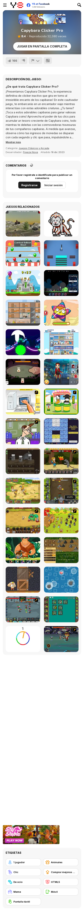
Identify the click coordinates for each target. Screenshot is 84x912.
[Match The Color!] (23, 639)
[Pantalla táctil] (23, 901)
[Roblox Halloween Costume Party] (61, 372)
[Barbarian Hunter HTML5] (23, 491)
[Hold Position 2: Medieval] (23, 283)
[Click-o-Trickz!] (61, 431)
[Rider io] (23, 342)
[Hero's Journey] (23, 550)
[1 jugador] (23, 862)
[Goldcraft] (61, 550)
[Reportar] (35, 60)
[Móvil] (61, 892)
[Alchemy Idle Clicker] (61, 609)
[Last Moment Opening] (23, 313)
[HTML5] (61, 882)
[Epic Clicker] (61, 491)
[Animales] (61, 862)
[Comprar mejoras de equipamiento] (61, 872)
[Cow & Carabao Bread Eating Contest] (61, 402)
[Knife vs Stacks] (61, 253)
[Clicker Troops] (23, 609)
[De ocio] (23, 882)
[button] (13, 142)
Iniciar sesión (53, 185)
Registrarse (29, 185)
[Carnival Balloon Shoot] (23, 253)
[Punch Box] (23, 580)
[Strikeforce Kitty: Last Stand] (61, 520)
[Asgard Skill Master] (61, 639)
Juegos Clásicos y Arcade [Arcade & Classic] (34, 148)
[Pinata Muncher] (61, 313)
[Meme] (23, 892)
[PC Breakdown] (23, 402)
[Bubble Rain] (61, 580)
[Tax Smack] (23, 431)
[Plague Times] (61, 283)
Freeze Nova (30, 152)
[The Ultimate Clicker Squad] (23, 520)
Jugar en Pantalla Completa (42, 46)
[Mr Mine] (23, 461)
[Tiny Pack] (23, 372)
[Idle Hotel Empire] (61, 342)
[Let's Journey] (61, 461)
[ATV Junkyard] (23, 224)
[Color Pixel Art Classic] (61, 224)
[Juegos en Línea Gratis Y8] (17, 5)
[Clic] (23, 872)
